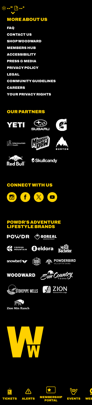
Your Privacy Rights (29, 94)
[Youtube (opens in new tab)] (52, 197)
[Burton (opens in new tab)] (62, 143)
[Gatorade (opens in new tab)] (61, 125)
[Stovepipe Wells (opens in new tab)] (22, 290)
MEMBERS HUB (21, 48)
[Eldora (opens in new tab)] (42, 248)
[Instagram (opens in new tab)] (12, 197)
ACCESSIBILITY (21, 54)
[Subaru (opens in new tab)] (40, 125)
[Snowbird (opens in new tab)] (17, 261)
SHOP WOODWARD (24, 41)
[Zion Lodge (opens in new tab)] (55, 289)
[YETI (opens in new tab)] (16, 124)
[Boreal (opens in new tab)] (45, 236)
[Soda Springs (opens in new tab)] (36, 261)
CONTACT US (19, 34)
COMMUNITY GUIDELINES (31, 81)
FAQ (10, 28)
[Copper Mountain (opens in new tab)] (17, 248)
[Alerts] (28, 394)
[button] (9, 394)
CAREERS (16, 88)
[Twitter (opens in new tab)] (39, 197)
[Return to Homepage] (51, 10)
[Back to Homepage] (46, 342)
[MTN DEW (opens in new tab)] (40, 143)
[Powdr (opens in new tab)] (18, 236)
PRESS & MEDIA (21, 61)
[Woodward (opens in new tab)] (21, 275)
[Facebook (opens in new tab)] (25, 197)
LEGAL (13, 74)
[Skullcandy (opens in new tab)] (44, 160)
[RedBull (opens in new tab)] (16, 160)
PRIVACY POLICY (23, 68)
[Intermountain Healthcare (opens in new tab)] (16, 143)
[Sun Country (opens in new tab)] (56, 275)
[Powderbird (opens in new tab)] (61, 261)
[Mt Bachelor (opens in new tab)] (65, 248)
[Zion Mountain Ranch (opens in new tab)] (18, 304)
